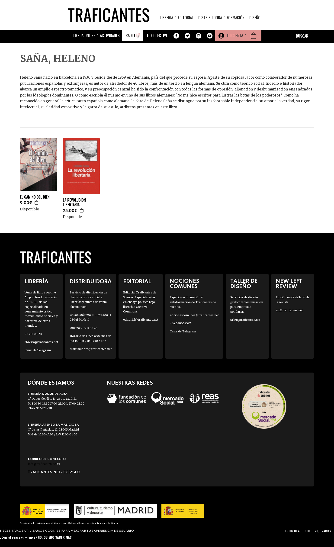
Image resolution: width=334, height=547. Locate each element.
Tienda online (84, 35)
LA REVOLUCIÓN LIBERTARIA (74, 202)
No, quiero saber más (55, 537)
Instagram (198, 35)
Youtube (209, 35)
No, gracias (323, 530)
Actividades (110, 35)
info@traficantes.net (44, 464)
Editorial (185, 17)
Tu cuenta (234, 35)
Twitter (187, 35)
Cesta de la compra (253, 35)
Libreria (166, 17)
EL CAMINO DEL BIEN (35, 197)
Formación (235, 17)
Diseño (254, 17)
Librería (36, 281)
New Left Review (289, 284)
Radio (130, 35)
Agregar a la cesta (37, 202)
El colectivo (157, 35)
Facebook (176, 35)
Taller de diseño (243, 284)
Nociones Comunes (184, 284)
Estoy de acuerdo (297, 530)
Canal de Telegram (38, 350)
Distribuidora (210, 17)
